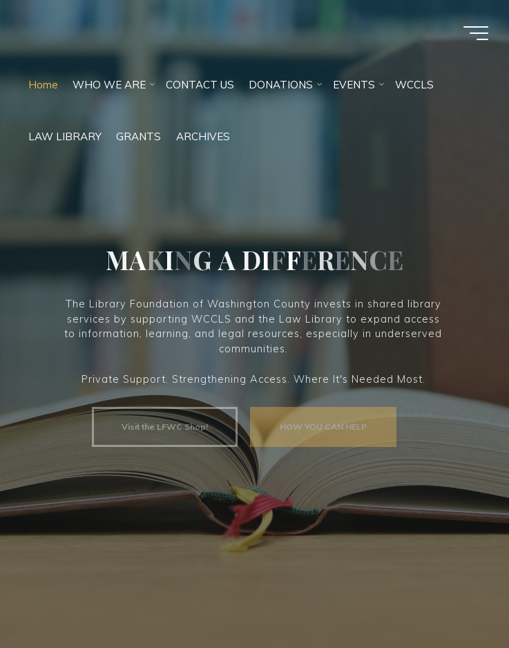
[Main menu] (475, 33)
